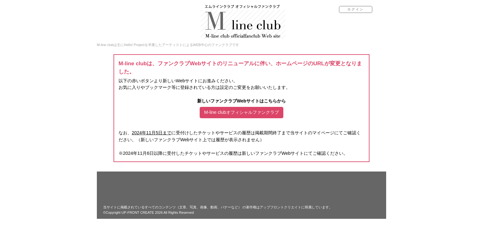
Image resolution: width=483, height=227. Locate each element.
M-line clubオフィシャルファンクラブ (241, 112)
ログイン (355, 9)
